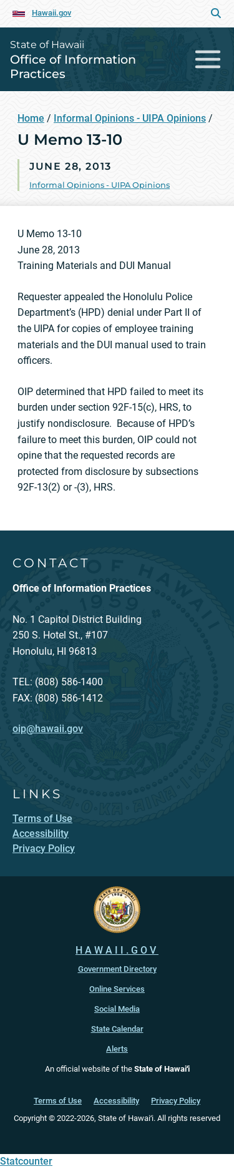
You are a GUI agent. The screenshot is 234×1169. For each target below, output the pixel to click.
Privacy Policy (175, 1100)
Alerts (117, 1049)
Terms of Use (58, 1100)
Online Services (117, 989)
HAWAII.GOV (117, 950)
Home (30, 118)
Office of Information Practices (73, 66)
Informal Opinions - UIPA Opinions (130, 118)
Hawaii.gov (51, 12)
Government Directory (117, 969)
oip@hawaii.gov (47, 729)
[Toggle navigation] (208, 59)
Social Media (117, 1009)
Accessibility (116, 1100)
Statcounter (26, 1161)
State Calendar (117, 1029)
